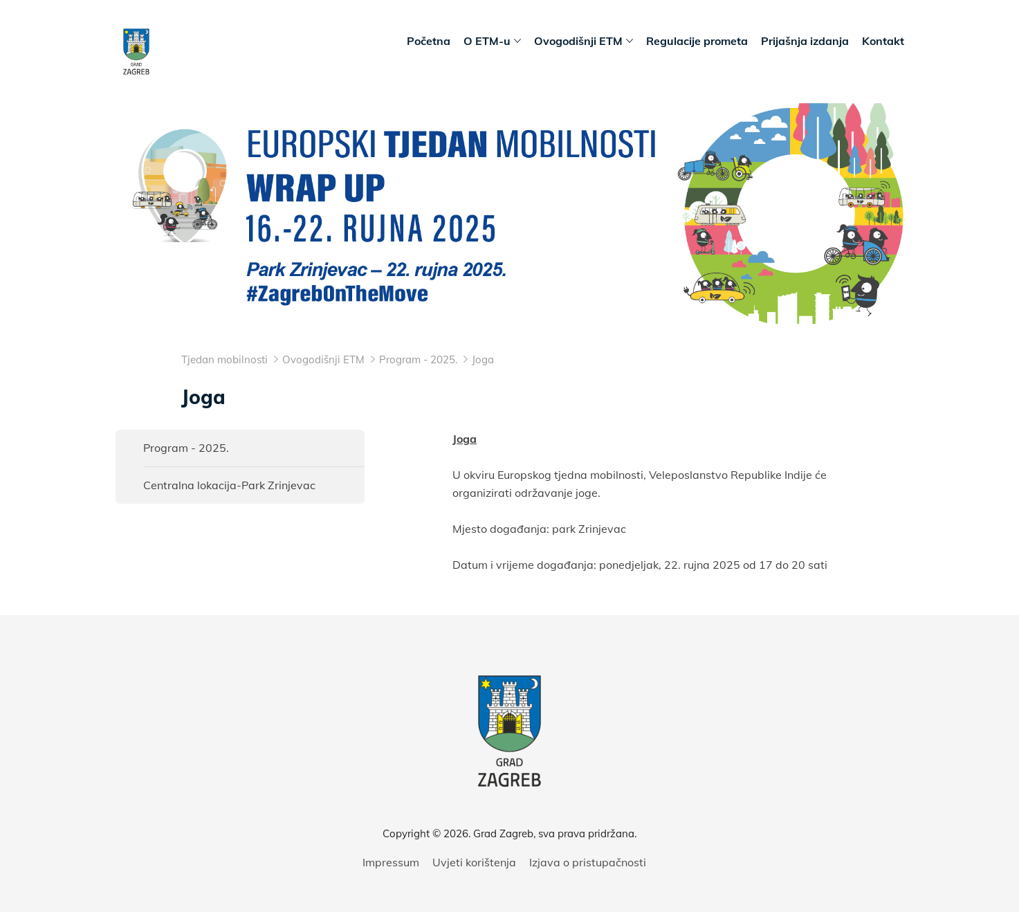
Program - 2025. (186, 448)
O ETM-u (492, 41)
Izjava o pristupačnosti (587, 862)
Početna (428, 41)
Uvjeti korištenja (474, 862)
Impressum (390, 862)
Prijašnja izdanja (805, 41)
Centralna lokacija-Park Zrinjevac (229, 485)
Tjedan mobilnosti (224, 359)
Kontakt (883, 41)
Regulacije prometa (697, 41)
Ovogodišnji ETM (583, 41)
